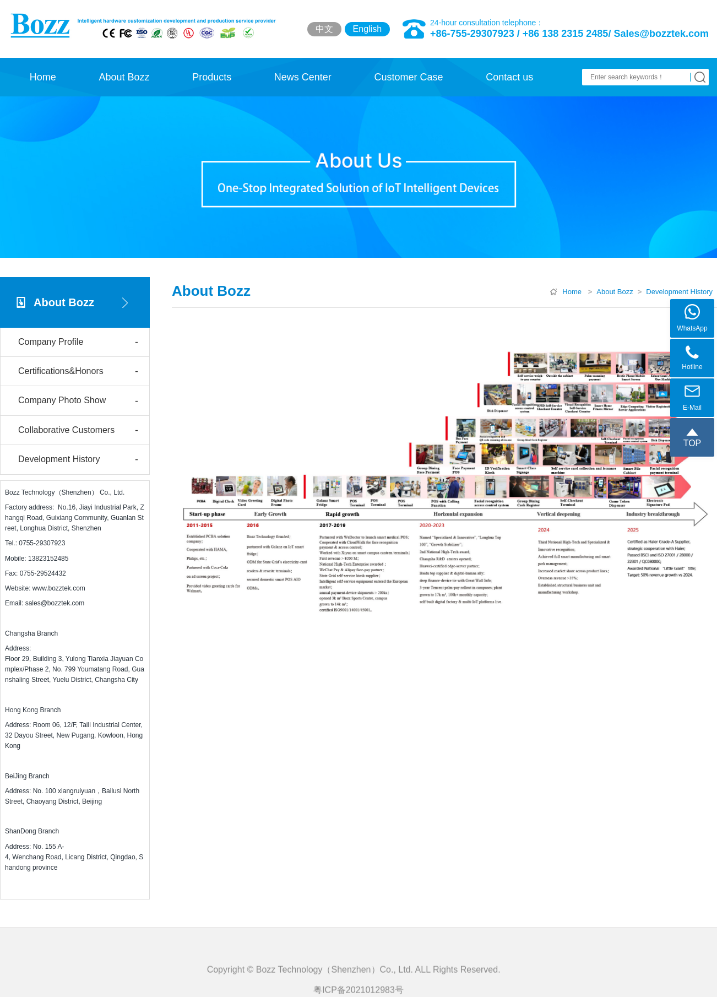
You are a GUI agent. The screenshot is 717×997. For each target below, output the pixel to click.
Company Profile (78, 342)
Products (211, 77)
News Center (303, 77)
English (367, 29)
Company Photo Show (78, 401)
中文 (324, 29)
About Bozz (124, 77)
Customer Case (408, 77)
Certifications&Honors (78, 371)
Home (43, 77)
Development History (78, 460)
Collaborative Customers (78, 430)
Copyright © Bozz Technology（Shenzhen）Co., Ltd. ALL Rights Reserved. (358, 985)
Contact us (509, 77)
